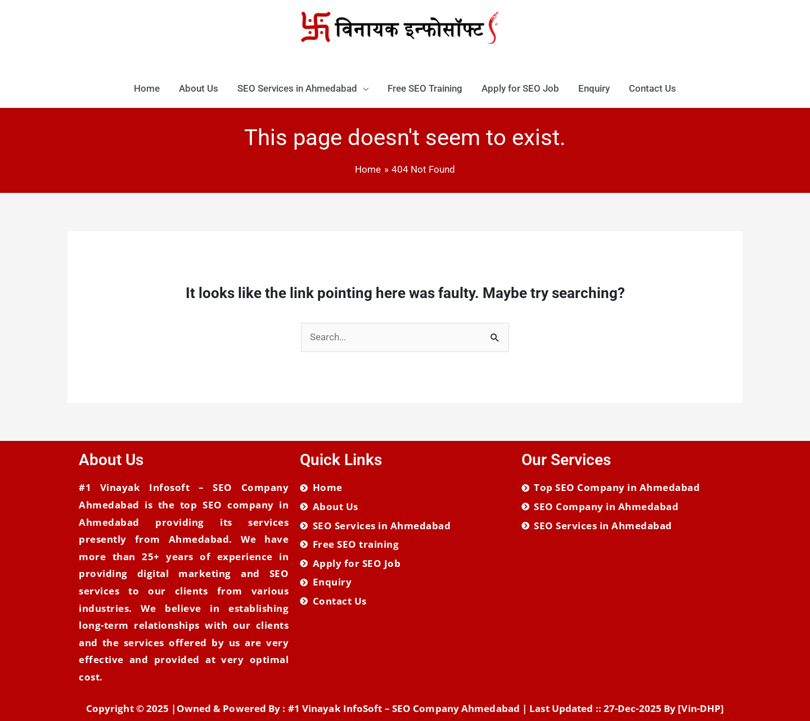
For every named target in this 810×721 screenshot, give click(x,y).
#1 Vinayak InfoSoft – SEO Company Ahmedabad (404, 708)
